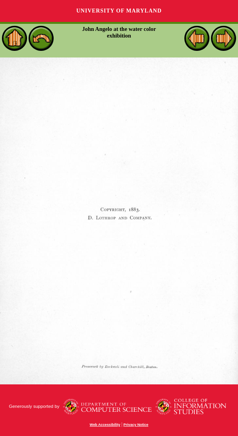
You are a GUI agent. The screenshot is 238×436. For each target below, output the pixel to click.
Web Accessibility (105, 425)
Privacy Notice (135, 425)
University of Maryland (119, 11)
